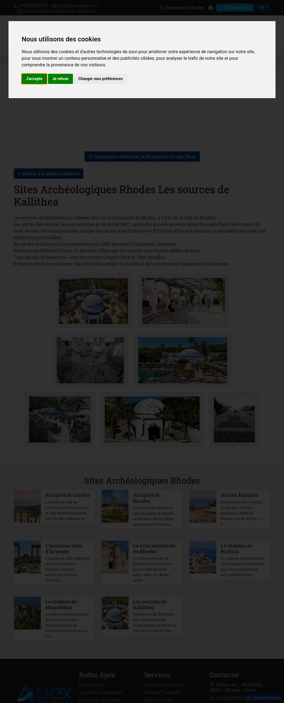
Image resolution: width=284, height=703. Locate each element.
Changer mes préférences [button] (100, 78)
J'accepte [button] (34, 78)
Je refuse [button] (60, 78)
